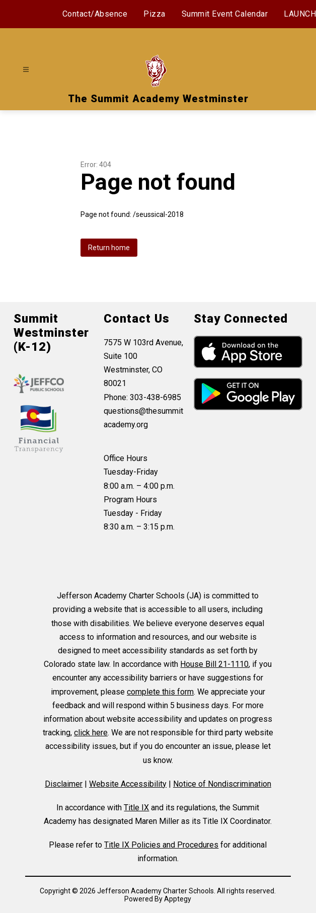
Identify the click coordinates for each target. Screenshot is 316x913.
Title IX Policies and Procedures (161, 845)
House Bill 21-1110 (214, 664)
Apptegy (177, 899)
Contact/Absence (95, 14)
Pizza (154, 14)
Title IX (136, 807)
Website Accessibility (128, 784)
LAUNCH (300, 14)
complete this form (160, 692)
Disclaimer (64, 784)
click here (91, 732)
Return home (109, 248)
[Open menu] (26, 69)
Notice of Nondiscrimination (222, 784)
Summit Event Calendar (225, 14)
